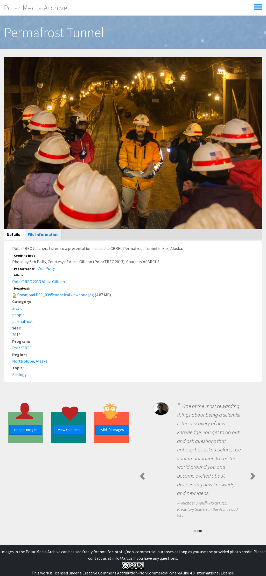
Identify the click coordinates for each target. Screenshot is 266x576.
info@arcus (122, 558)
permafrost (22, 321)
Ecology (19, 374)
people (18, 314)
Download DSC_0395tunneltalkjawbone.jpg (55, 294)
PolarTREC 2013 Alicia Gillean (38, 281)
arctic (17, 308)
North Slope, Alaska (29, 361)
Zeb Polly (46, 268)
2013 (16, 334)
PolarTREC (22, 347)
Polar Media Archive (35, 7)
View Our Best (69, 429)
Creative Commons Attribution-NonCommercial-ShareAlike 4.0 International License (158, 572)
